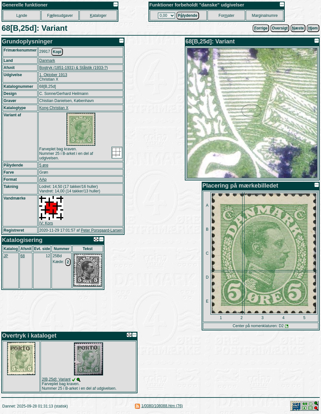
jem (313, 28)
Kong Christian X (53, 108)
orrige (261, 28)
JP (6, 256)
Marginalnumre (265, 15)
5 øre (43, 165)
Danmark (47, 60)
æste (298, 28)
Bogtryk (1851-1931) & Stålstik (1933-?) (73, 67)
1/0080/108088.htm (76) (162, 406)
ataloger (98, 15)
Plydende (187, 15)
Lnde (21, 15)
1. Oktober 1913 (53, 75)
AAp (43, 179)
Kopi (57, 52)
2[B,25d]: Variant (56, 379)
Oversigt (280, 28)
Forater (226, 15)
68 (22, 256)
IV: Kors (46, 223)
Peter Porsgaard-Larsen (101, 230)
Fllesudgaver (60, 15)
